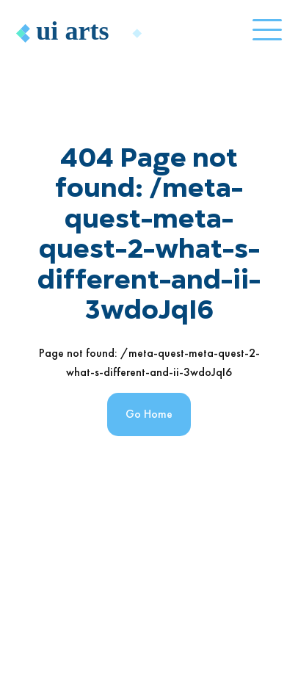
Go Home (149, 413)
